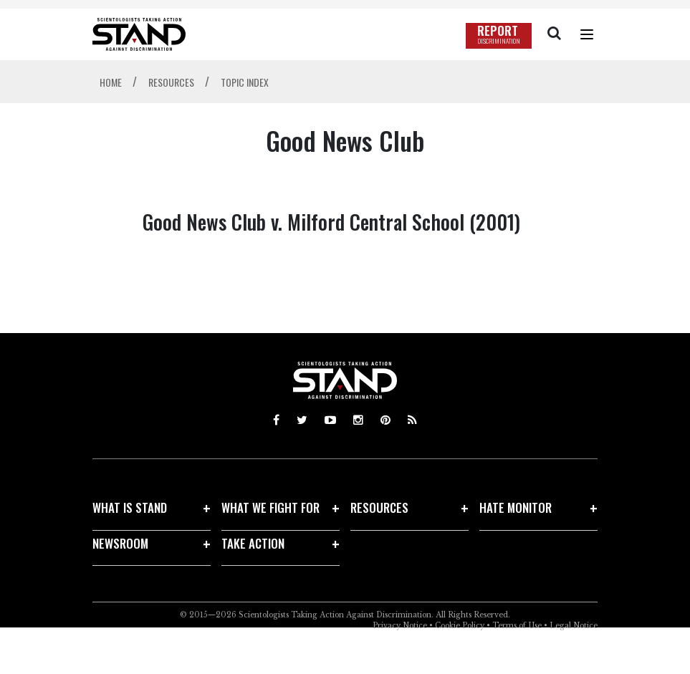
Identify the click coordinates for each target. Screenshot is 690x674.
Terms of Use (517, 625)
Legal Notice (574, 625)
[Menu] (587, 34)
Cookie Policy (459, 625)
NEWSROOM (120, 543)
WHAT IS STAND (129, 507)
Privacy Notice (400, 625)
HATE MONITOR (515, 507)
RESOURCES (379, 507)
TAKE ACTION (252, 543)
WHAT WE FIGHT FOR (270, 507)
